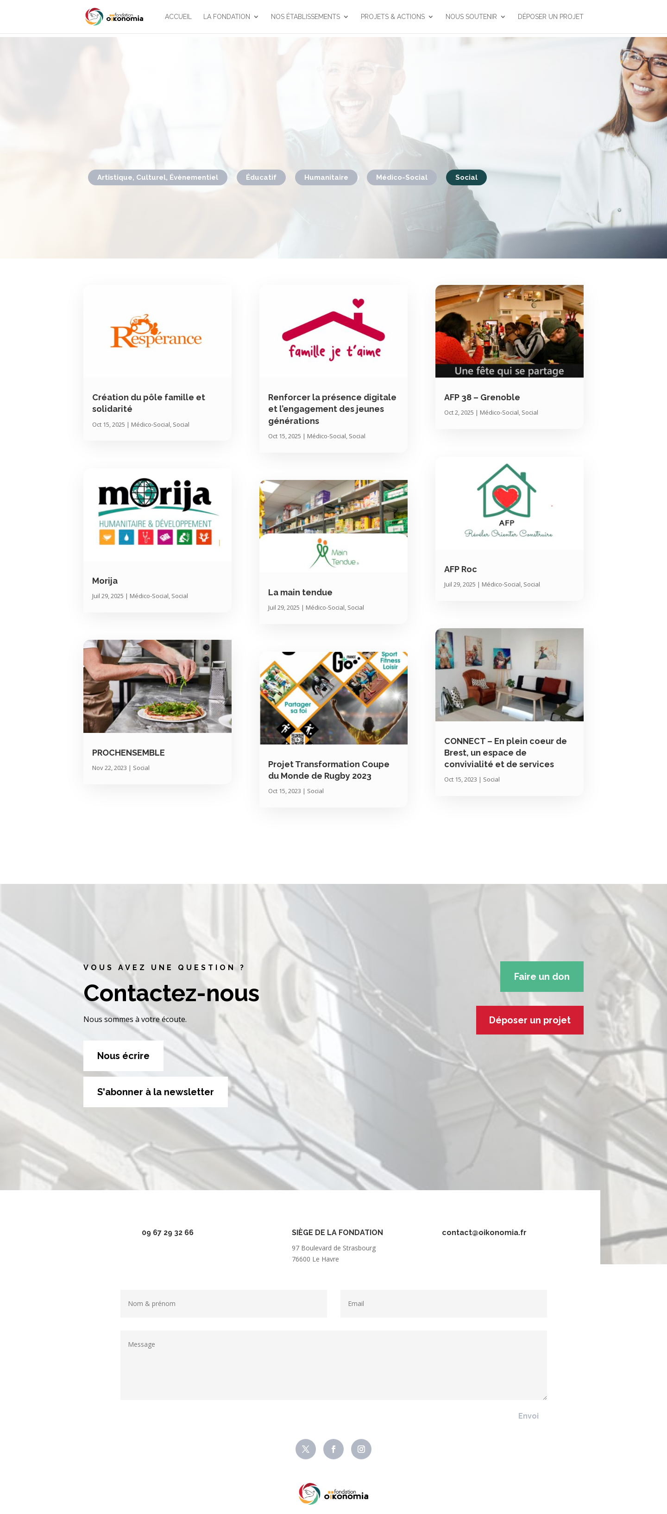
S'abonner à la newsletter (155, 1092)
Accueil (178, 16)
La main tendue (300, 592)
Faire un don (542, 976)
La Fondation (226, 16)
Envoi (528, 1416)
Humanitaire (326, 177)
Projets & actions (393, 16)
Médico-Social (402, 177)
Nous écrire (123, 1055)
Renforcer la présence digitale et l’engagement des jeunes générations (332, 408)
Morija (105, 581)
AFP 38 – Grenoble (482, 397)
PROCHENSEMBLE (128, 752)
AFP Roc (460, 569)
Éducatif (261, 177)
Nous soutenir (471, 16)
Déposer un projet (551, 16)
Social (466, 177)
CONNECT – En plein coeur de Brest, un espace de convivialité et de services (505, 752)
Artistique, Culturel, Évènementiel (157, 177)
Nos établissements (305, 16)
